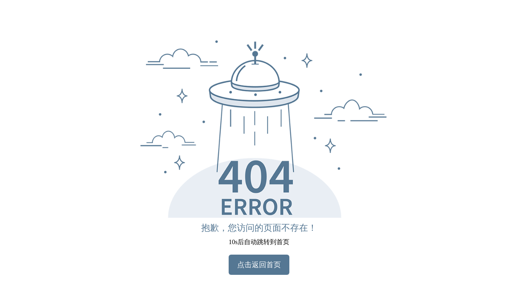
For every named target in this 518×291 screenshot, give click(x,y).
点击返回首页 (259, 265)
